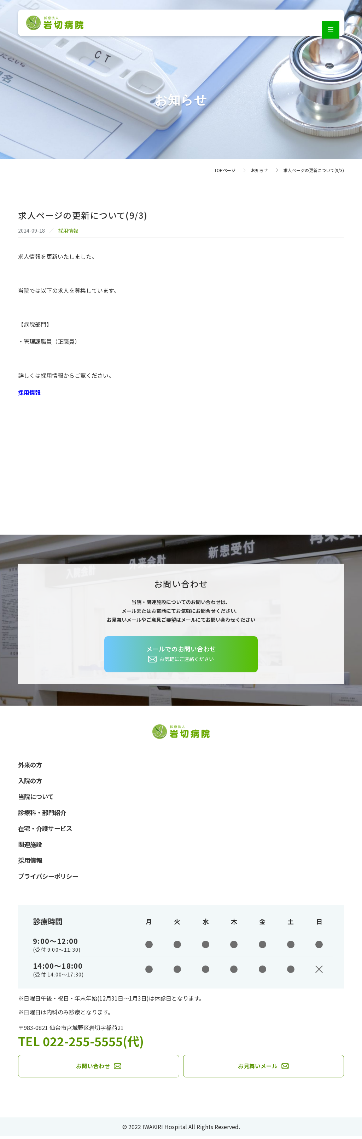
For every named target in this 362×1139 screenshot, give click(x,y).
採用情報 (29, 392)
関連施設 (30, 846)
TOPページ (224, 170)
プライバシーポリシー (50, 878)
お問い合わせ (93, 1069)
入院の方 (30, 781)
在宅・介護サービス (46, 830)
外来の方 (30, 764)
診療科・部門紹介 (43, 813)
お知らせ (259, 170)
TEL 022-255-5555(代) (83, 1044)
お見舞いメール (258, 1069)
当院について (37, 797)
